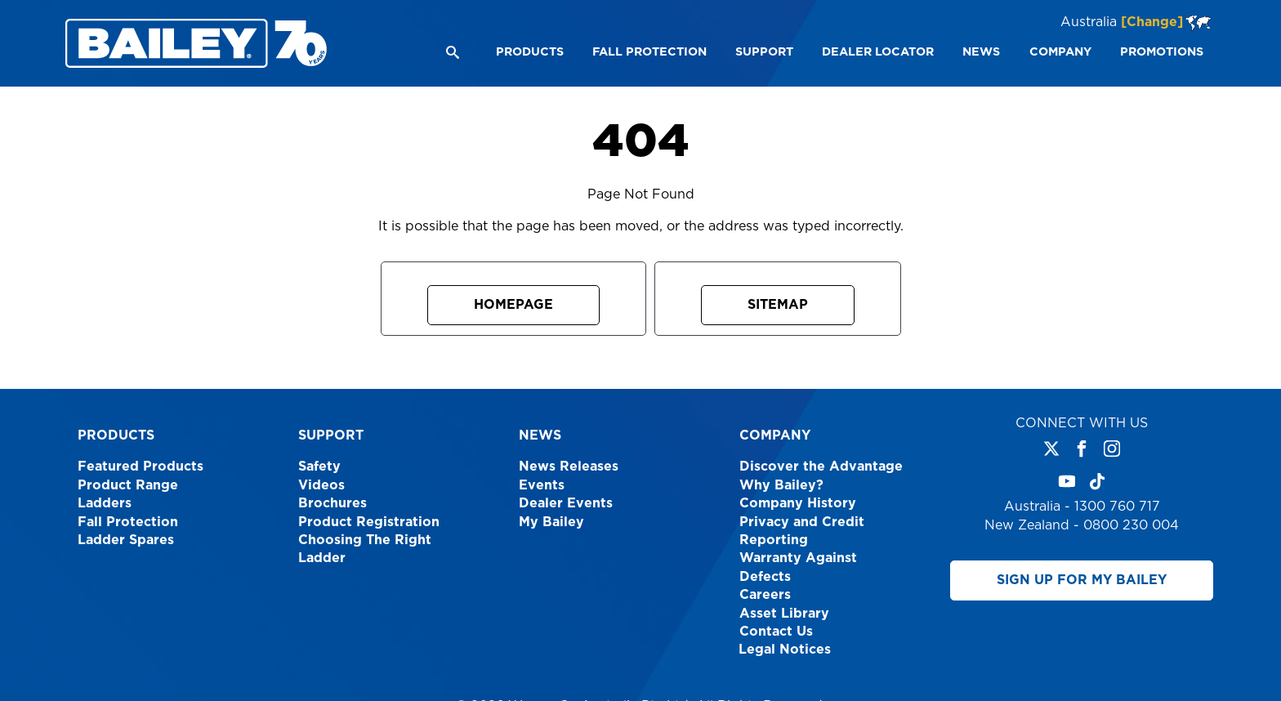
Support (331, 435)
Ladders (105, 503)
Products (116, 435)
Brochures (332, 503)
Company (774, 435)
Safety (319, 466)
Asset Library (784, 613)
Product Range (128, 485)
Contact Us (776, 631)
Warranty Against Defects (798, 567)
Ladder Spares (126, 540)
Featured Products (140, 466)
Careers (765, 594)
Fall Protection (128, 522)
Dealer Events (566, 503)
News (540, 435)
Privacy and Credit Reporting (801, 531)
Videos (321, 485)
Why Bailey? (781, 485)
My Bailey (551, 522)
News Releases (568, 466)
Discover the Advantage (821, 466)
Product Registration (369, 522)
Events (542, 485)
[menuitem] (529, 52)
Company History (797, 503)
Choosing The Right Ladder (364, 549)
